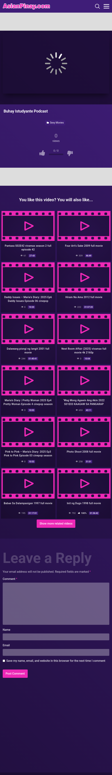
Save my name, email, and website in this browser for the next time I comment (55, 660)
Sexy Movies (55, 122)
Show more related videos (56, 523)
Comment (10, 579)
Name (6, 629)
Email (6, 645)
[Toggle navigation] (106, 6)
